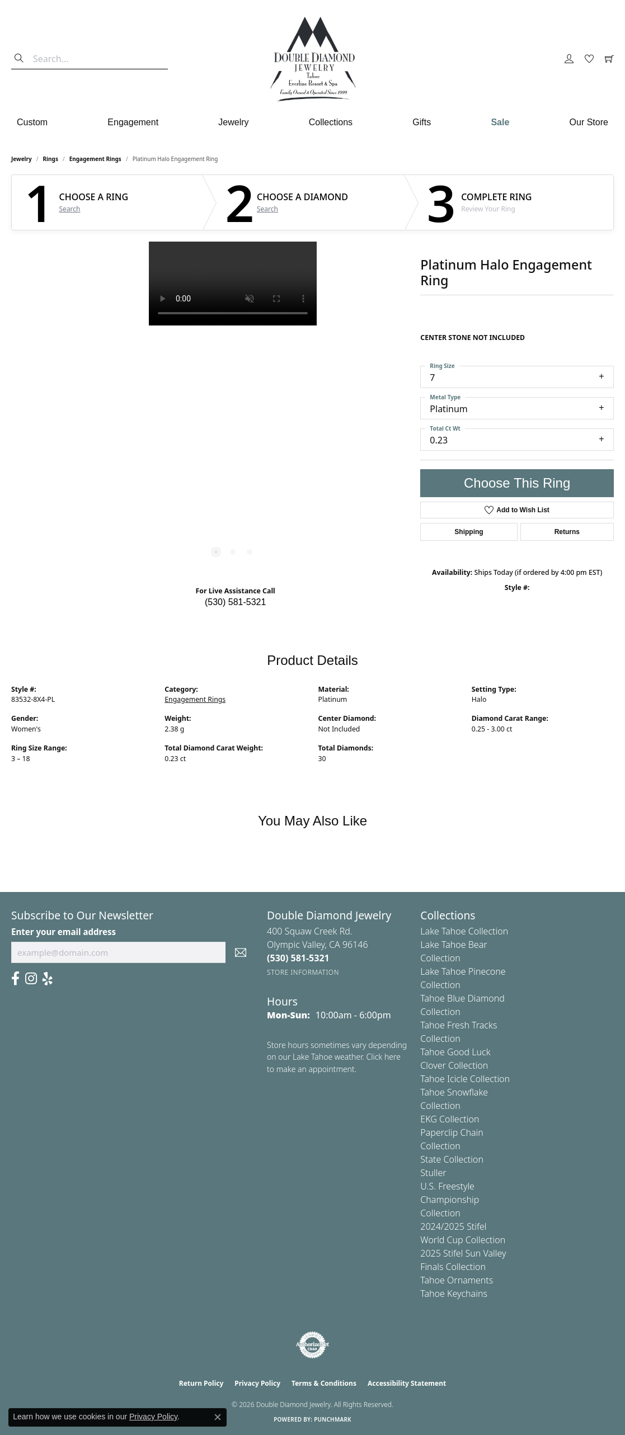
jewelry (21, 159)
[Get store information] (303, 972)
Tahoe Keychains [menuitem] (453, 1293)
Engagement (132, 122)
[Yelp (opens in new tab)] (48, 978)
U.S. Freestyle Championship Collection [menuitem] (449, 1199)
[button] (569, 59)
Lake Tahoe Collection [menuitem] (464, 931)
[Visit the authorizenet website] (312, 1345)
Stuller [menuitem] (433, 1173)
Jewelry (233, 122)
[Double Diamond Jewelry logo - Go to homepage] (312, 59)
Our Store (589, 122)
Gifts (421, 122)
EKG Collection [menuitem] (449, 1119)
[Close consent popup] (217, 1417)
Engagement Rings (95, 159)
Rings (50, 159)
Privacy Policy (257, 1383)
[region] (233, 409)
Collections (331, 122)
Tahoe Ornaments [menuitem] (456, 1280)
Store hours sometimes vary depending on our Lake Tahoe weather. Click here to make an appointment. (337, 1057)
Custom (32, 122)
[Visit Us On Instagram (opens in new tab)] (31, 978)
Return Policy (201, 1383)
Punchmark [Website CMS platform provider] (332, 1419)
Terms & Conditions (324, 1383)
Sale (500, 122)
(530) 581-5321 (235, 602)
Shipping (468, 532)
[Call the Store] (298, 958)
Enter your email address (63, 931)
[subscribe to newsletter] (240, 952)
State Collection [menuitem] (451, 1159)
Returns (567, 532)
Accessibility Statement (407, 1383)
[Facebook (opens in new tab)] (15, 978)
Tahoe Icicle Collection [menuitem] (465, 1079)
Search (70, 209)
